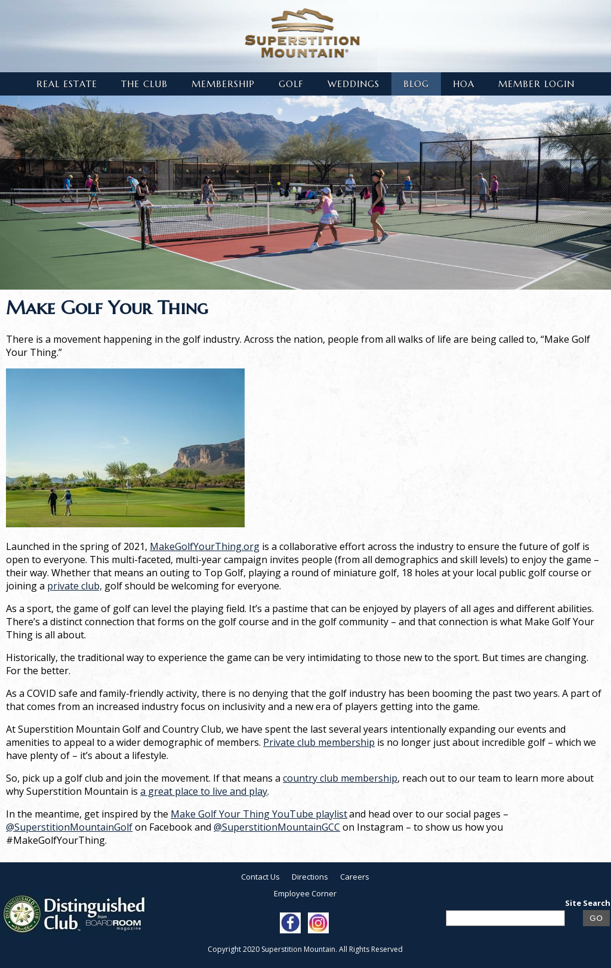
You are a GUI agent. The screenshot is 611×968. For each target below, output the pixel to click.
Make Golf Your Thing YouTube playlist (259, 814)
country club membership (340, 778)
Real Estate (66, 84)
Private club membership (319, 742)
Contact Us (260, 876)
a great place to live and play (203, 791)
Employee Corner (305, 893)
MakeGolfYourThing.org (205, 546)
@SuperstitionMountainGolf (69, 827)
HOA (463, 84)
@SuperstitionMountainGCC (277, 827)
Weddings (353, 84)
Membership (223, 84)
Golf (291, 84)
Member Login (536, 84)
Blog (416, 84)
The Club (144, 84)
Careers (354, 876)
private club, (74, 585)
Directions (310, 876)
